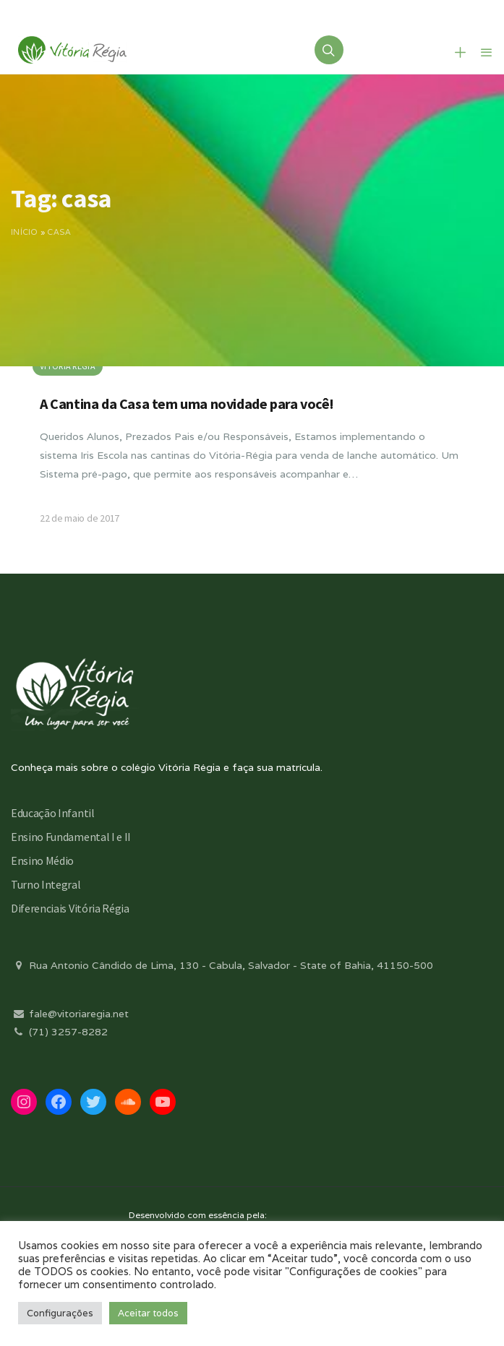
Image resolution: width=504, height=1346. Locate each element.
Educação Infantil (53, 813)
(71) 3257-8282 (59, 1031)
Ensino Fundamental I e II (71, 836)
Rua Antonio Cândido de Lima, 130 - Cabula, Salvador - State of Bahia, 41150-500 (222, 965)
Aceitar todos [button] (148, 1313)
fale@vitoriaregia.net (70, 1013)
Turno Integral (46, 884)
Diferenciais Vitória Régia (70, 908)
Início (24, 232)
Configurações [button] (60, 1313)
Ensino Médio (42, 860)
